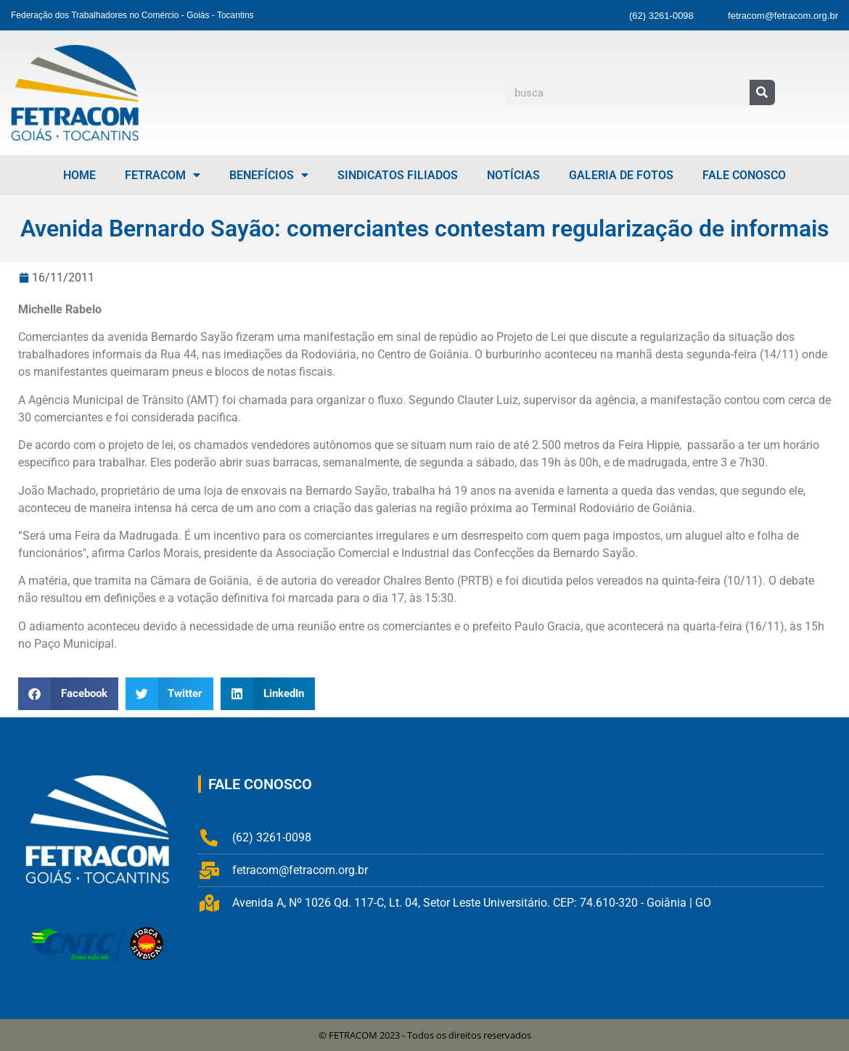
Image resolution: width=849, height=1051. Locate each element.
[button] (68, 693)
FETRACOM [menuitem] (162, 175)
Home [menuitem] (79, 175)
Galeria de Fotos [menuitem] (621, 175)
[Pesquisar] (762, 92)
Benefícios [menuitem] (268, 175)
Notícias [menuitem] (513, 175)
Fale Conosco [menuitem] (744, 175)
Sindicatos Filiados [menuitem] (397, 175)
